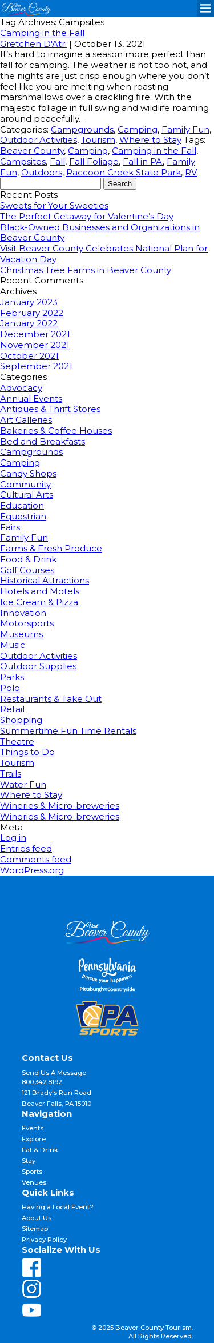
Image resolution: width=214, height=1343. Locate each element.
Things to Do (27, 751)
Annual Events (31, 398)
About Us (36, 1218)
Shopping (21, 719)
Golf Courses (27, 570)
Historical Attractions (44, 580)
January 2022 (29, 323)
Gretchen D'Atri (33, 43)
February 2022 (31, 312)
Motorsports (27, 623)
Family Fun (185, 129)
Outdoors (41, 172)
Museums (21, 634)
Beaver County (32, 150)
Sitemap (35, 1229)
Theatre (17, 741)
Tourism (98, 139)
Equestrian (23, 516)
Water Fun (23, 784)
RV (191, 172)
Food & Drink (28, 559)
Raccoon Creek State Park (123, 172)
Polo (10, 687)
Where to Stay (150, 139)
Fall (57, 161)
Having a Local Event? (58, 1207)
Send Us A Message (54, 1073)
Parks (12, 676)
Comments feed (35, 859)
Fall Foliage (94, 161)
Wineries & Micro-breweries (59, 805)
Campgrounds (82, 129)
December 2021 (35, 334)
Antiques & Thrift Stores (50, 408)
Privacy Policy (44, 1240)
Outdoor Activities (38, 139)
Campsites (23, 161)
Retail (12, 709)
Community (25, 484)
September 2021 (36, 366)
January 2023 (29, 302)
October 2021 (29, 355)
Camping (138, 129)
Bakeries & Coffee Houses (56, 430)
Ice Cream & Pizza (39, 602)
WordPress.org (32, 870)
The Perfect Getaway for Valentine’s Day (86, 216)
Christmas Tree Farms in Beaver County (85, 270)
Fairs (10, 527)
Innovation (23, 612)
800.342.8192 (42, 1082)
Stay (28, 1161)
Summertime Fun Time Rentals (68, 730)
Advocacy (21, 387)
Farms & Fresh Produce (51, 548)
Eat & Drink (40, 1150)
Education (22, 505)
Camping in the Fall (42, 32)
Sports (32, 1172)
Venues (34, 1182)
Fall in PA (143, 161)
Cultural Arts (26, 494)
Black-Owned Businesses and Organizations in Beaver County (100, 232)
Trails (10, 773)
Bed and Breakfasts (42, 441)
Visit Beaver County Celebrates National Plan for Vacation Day (104, 254)
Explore (34, 1139)
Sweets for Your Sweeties (54, 205)
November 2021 (35, 344)
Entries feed (26, 848)
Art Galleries (26, 419)
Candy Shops (28, 473)
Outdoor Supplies (38, 666)
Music (12, 644)
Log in (13, 837)
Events (32, 1128)
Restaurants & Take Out (51, 698)
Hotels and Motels (39, 591)
